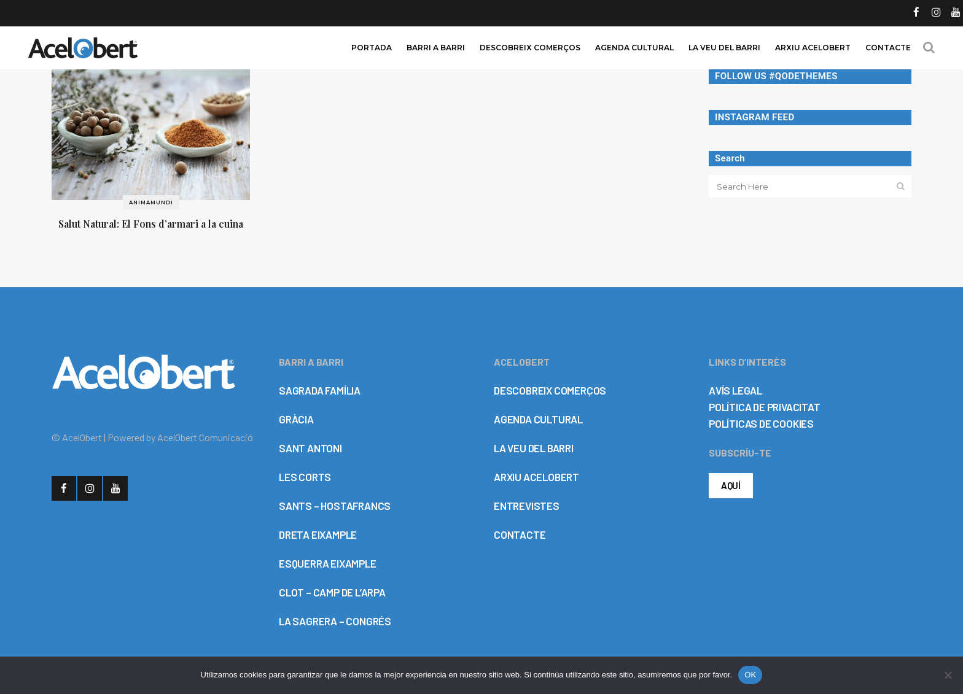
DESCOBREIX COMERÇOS (550, 390)
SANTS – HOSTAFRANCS (335, 505)
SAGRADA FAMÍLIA (320, 390)
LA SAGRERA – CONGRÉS (335, 621)
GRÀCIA (296, 419)
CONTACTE (519, 534)
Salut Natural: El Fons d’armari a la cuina (150, 223)
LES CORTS (305, 477)
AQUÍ (731, 485)
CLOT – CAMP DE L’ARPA (332, 592)
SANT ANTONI (310, 448)
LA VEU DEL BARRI (534, 448)
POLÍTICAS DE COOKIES (761, 423)
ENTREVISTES (526, 505)
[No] (948, 675)
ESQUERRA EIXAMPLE (327, 563)
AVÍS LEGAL (735, 390)
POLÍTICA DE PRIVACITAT (765, 407)
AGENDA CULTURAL (538, 419)
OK (750, 674)
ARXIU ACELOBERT (536, 477)
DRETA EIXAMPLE (318, 534)
